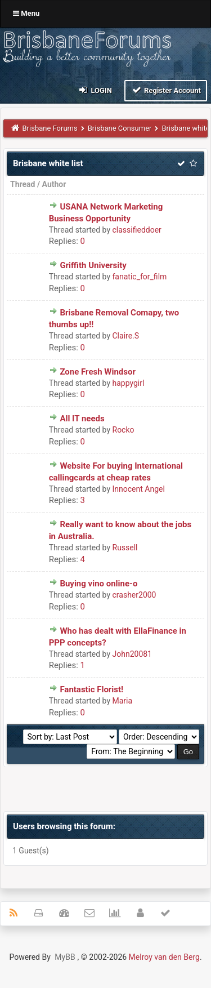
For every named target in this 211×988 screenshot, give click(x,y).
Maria (123, 700)
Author (54, 184)
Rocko (123, 429)
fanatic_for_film (140, 276)
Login (95, 90)
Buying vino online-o (98, 583)
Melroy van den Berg (164, 957)
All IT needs (82, 418)
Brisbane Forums (50, 128)
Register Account (166, 90)
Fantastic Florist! (91, 689)
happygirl (129, 383)
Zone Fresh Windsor (98, 372)
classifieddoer (137, 229)
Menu (26, 13)
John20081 (132, 653)
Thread (22, 184)
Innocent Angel (139, 488)
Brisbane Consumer (120, 128)
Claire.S (126, 335)
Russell (125, 547)
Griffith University (93, 265)
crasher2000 (134, 594)
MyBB (65, 957)
